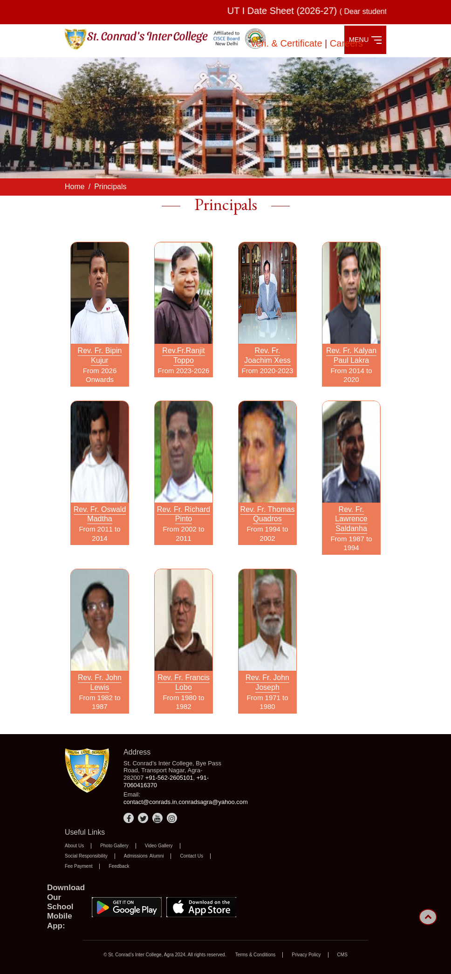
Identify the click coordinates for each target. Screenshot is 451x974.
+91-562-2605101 (169, 777)
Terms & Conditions (255, 954)
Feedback (119, 866)
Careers (346, 43)
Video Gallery (159, 845)
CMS (342, 954)
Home (75, 187)
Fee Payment (78, 866)
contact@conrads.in (150, 801)
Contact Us (191, 855)
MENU (365, 40)
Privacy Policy (306, 954)
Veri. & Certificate (287, 43)
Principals (110, 187)
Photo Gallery (114, 845)
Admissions (136, 855)
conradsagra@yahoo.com (213, 801)
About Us (74, 845)
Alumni (157, 855)
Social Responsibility (86, 855)
